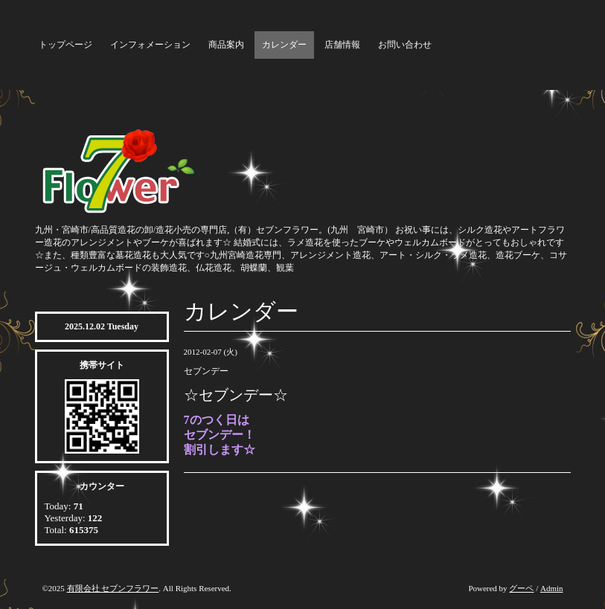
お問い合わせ (405, 44)
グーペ (521, 588)
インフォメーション (150, 44)
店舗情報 (342, 44)
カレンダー (284, 44)
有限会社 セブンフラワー (113, 588)
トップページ (65, 44)
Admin (551, 588)
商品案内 (226, 44)
